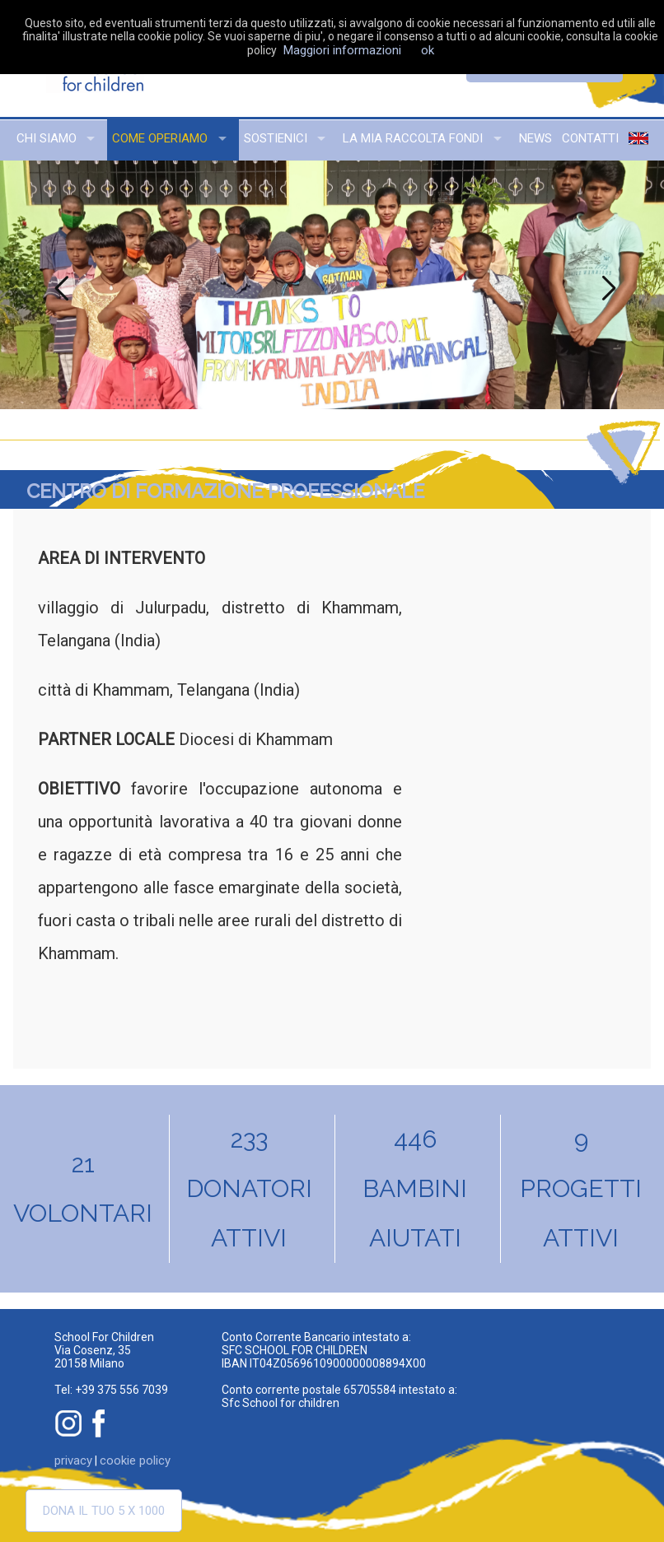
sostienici (275, 138)
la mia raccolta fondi (413, 138)
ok (427, 50)
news (535, 138)
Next (606, 284)
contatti (590, 138)
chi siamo (46, 138)
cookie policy (135, 1460)
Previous (57, 284)
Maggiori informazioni (342, 50)
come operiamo (160, 138)
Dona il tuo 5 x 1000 (104, 1510)
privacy (73, 1460)
